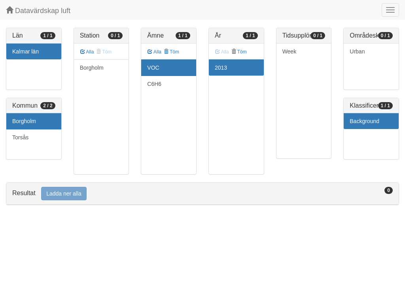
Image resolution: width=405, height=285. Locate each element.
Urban (357, 51)
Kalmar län (25, 51)
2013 (221, 68)
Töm (171, 52)
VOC (153, 68)
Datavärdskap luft (38, 10)
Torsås (20, 137)
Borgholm (24, 121)
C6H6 (154, 84)
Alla (87, 52)
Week (289, 51)
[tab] (202, 194)
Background (364, 121)
